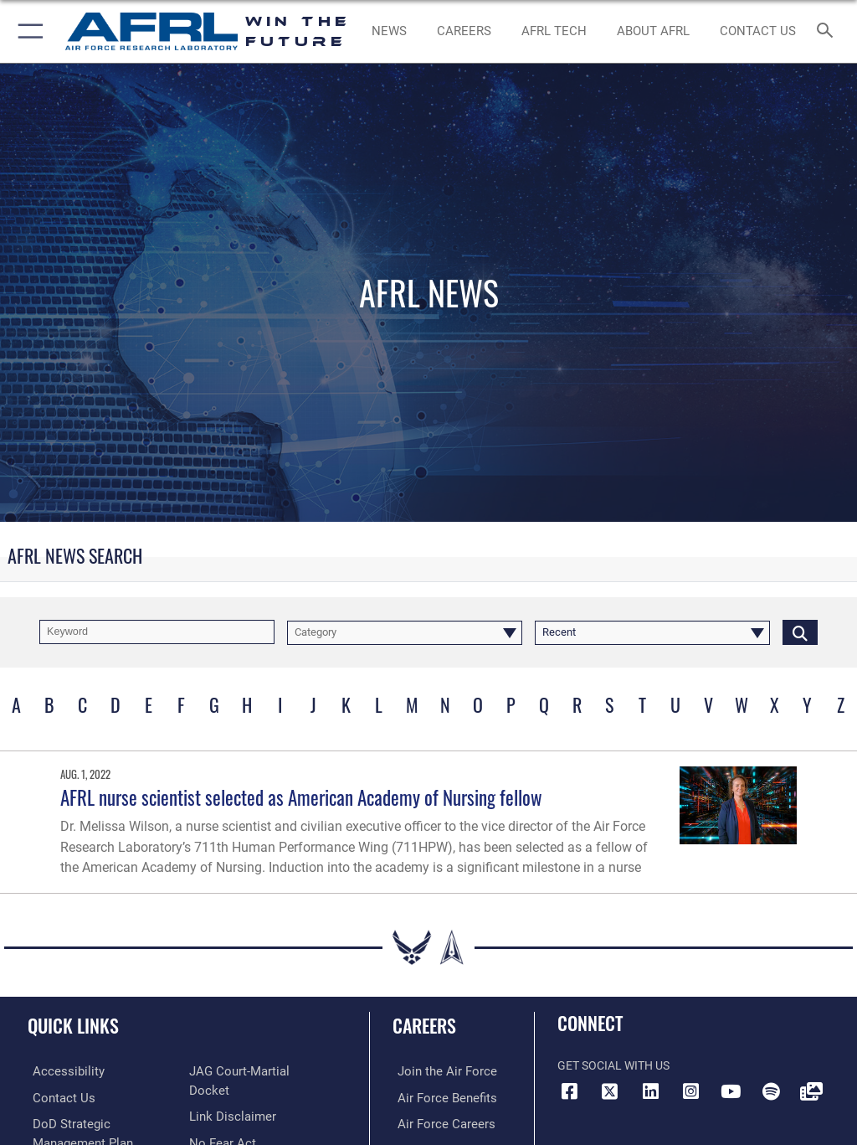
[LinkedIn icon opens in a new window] (650, 1091)
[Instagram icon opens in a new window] (690, 1091)
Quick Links (73, 1025)
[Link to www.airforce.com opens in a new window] (438, 1071)
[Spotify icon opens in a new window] (770, 1091)
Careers (424, 1025)
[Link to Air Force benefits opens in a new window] (438, 1097)
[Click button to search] (800, 632)
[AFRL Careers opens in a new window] (463, 32)
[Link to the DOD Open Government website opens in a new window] (236, 1122)
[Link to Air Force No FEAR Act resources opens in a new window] (219, 1097)
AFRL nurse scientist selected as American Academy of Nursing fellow (301, 797)
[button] (27, 31)
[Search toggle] (828, 31)
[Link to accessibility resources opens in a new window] (59, 1071)
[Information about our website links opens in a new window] (228, 1071)
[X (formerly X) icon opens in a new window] (610, 1091)
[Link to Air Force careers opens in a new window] (437, 1122)
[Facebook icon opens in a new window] (569, 1091)
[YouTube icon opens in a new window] (730, 1091)
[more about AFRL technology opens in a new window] (554, 32)
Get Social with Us (613, 1066)
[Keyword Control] (157, 632)
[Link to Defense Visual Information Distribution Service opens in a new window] (811, 1091)
